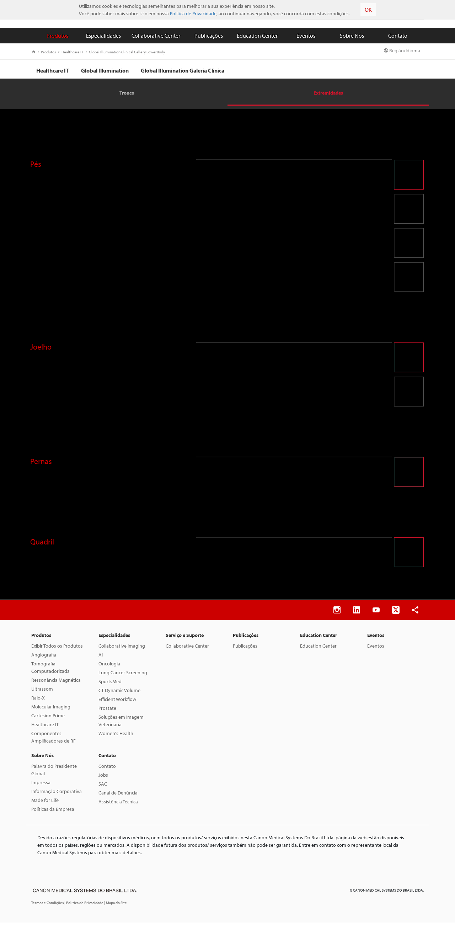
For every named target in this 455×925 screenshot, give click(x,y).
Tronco (126, 95)
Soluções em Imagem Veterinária (121, 723)
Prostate (107, 710)
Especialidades (103, 35)
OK (368, 9)
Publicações (208, 35)
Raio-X (38, 700)
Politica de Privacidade (193, 13)
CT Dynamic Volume (119, 693)
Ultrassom (42, 691)
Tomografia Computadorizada (50, 670)
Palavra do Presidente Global (54, 772)
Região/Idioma (402, 50)
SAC (102, 786)
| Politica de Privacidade (84, 905)
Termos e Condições (47, 905)
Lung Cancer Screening (122, 675)
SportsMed (110, 684)
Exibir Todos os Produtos (57, 648)
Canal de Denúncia (118, 795)
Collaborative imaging (121, 648)
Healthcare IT (70, 51)
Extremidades (328, 95)
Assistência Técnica (118, 804)
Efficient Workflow (117, 701)
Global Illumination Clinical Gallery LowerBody (125, 51)
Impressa (40, 785)
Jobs (103, 777)
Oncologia (109, 666)
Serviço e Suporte (185, 637)
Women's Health (115, 736)
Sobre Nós (352, 35)
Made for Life (45, 802)
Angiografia (43, 657)
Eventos (305, 35)
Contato (397, 35)
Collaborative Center (156, 35)
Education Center (257, 35)
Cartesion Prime (48, 718)
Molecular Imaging (50, 709)
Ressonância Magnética (56, 682)
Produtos (57, 35)
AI (100, 657)
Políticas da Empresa (52, 811)
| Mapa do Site (115, 905)
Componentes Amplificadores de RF (53, 739)
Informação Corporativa (56, 794)
